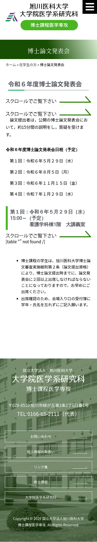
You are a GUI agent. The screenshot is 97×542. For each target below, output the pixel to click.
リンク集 (41, 466)
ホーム (11, 64)
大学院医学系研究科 (40, 497)
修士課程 (41, 481)
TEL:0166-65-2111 (38, 413)
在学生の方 (28, 64)
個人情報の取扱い (41, 451)
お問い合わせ (40, 436)
